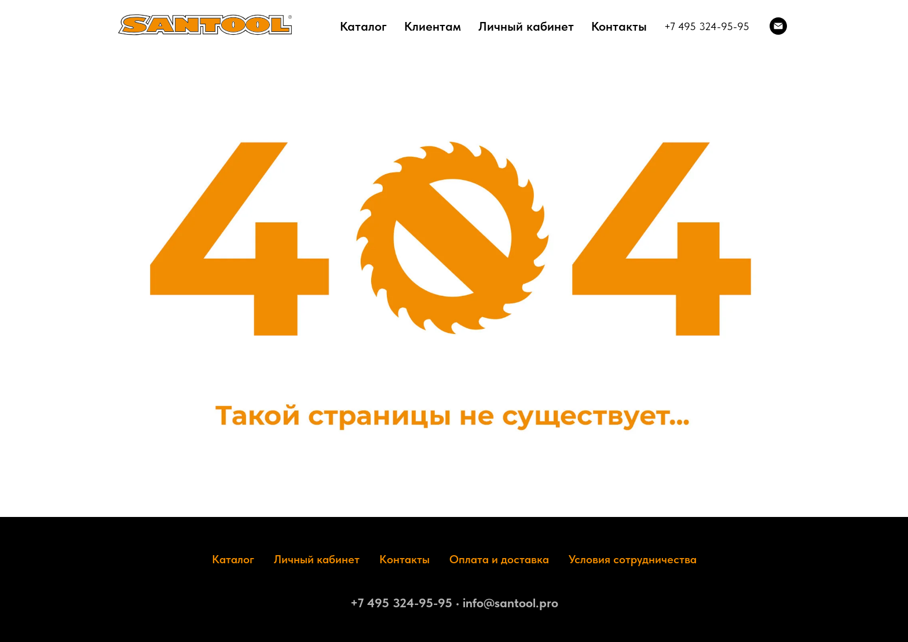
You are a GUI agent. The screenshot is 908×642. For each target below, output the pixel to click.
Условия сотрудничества (633, 559)
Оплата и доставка (499, 559)
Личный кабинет (526, 26)
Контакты (619, 26)
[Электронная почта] (778, 26)
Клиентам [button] (432, 26)
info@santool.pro (510, 602)
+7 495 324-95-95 (706, 26)
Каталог (363, 26)
